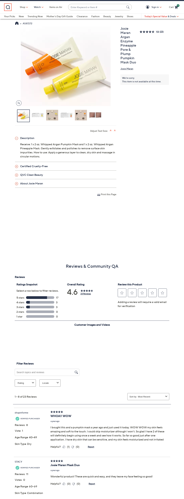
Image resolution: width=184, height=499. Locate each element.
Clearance (82, 16)
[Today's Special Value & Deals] (161, 16)
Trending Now (35, 16)
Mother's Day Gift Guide (60, 16)
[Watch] (37, 7)
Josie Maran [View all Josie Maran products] (126, 68)
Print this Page (108, 194)
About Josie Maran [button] (31, 183)
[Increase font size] (111, 130)
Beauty (107, 16)
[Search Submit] (128, 7)
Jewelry (119, 16)
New (21, 16)
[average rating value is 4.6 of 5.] (150, 32)
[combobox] (96, 7)
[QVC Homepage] (16, 24)
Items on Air (55, 7)
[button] (148, 7)
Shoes (130, 16)
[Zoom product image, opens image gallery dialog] (18, 103)
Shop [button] (22, 7)
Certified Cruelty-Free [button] (34, 166)
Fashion (95, 16)
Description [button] (27, 138)
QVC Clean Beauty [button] (31, 174)
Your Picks (9, 16)
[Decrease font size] (115, 130)
